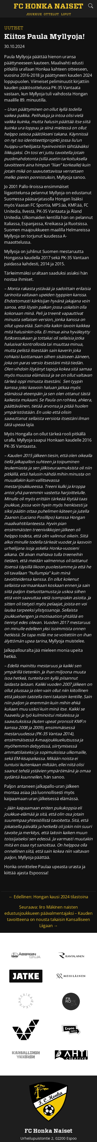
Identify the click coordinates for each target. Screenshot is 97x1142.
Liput (66, 14)
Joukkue (34, 14)
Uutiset (13, 28)
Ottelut (51, 14)
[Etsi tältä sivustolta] (90, 6)
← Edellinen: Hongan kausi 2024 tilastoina (48, 897)
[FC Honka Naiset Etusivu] (48, 6)
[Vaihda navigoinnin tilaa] (6, 6)
